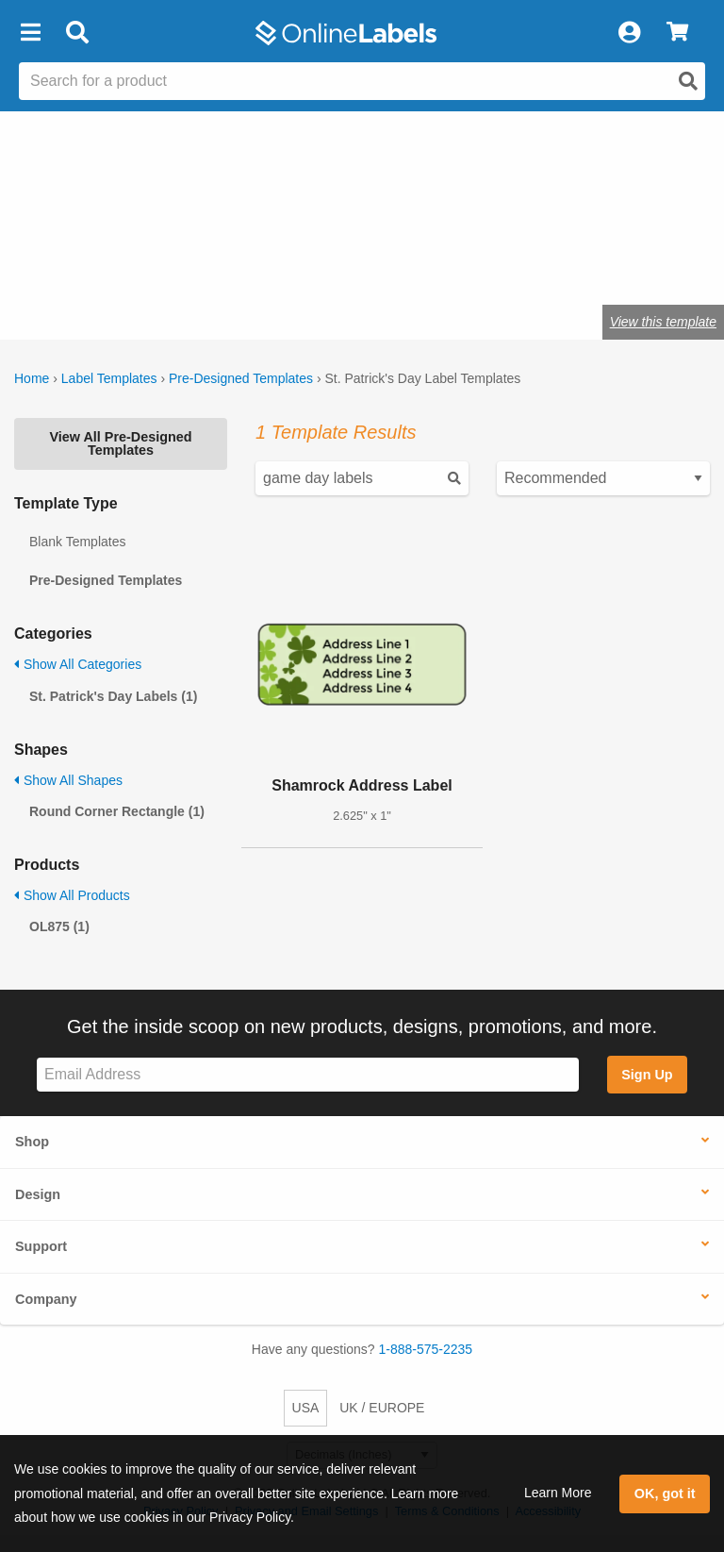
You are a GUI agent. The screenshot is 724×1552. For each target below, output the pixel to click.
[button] (30, 33)
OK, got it (665, 1493)
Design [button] (37, 1194)
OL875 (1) (59, 926)
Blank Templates (77, 541)
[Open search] (688, 81)
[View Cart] (677, 33)
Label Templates (109, 378)
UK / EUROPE (381, 1407)
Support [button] (41, 1246)
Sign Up (646, 1074)
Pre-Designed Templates (241, 378)
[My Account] (628, 33)
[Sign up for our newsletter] (308, 1075)
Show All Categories (77, 664)
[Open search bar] (77, 33)
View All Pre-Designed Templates (120, 443)
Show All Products (72, 895)
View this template (663, 321)
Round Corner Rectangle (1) (117, 811)
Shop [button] (32, 1141)
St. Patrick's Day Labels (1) (113, 696)
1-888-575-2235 (426, 1349)
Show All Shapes (68, 780)
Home (31, 378)
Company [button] (46, 1299)
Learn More (558, 1492)
